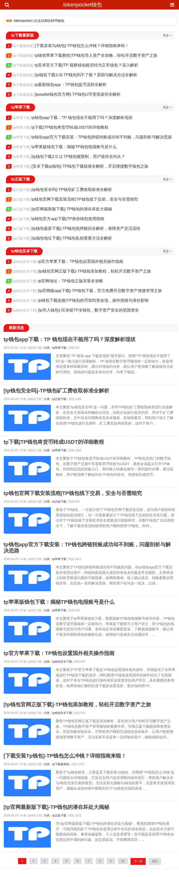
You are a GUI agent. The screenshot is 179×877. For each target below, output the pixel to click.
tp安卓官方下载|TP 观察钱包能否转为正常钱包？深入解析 (72, 65)
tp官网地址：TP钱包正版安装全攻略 (54, 281)
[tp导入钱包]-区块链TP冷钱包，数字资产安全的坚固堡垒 (72, 310)
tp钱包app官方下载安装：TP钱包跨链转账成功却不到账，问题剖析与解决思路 (89, 137)
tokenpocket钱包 (82, 5)
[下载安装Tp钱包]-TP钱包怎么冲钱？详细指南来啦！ (67, 45)
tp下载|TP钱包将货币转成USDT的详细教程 (57, 127)
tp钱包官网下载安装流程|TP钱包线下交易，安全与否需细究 (72, 199)
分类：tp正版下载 (55, 399)
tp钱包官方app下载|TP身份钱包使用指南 (55, 219)
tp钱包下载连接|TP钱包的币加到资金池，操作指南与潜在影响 (77, 300)
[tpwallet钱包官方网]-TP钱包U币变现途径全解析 (63, 94)
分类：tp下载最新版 (56, 764)
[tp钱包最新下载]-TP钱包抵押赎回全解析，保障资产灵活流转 (73, 228)
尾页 (155, 861)
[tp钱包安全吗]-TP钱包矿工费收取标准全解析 (59, 189)
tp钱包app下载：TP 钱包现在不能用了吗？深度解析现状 (69, 117)
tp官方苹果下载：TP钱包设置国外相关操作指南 (64, 261)
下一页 (138, 861)
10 (122, 861)
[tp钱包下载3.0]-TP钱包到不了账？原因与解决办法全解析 (71, 75)
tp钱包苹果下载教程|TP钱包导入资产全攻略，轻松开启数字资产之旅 (81, 55)
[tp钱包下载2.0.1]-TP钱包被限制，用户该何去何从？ (65, 156)
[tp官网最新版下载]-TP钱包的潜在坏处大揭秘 (59, 209)
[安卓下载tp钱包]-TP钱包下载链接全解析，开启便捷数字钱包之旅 (77, 166)
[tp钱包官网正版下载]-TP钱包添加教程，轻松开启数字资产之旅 (78, 271)
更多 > (167, 35)
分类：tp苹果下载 (55, 347)
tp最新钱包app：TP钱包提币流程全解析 (56, 84)
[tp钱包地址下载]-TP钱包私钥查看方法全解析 (59, 238)
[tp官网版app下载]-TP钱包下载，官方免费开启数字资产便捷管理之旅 (84, 290)
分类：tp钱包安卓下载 (58, 661)
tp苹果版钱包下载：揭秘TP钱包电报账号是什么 (61, 147)
